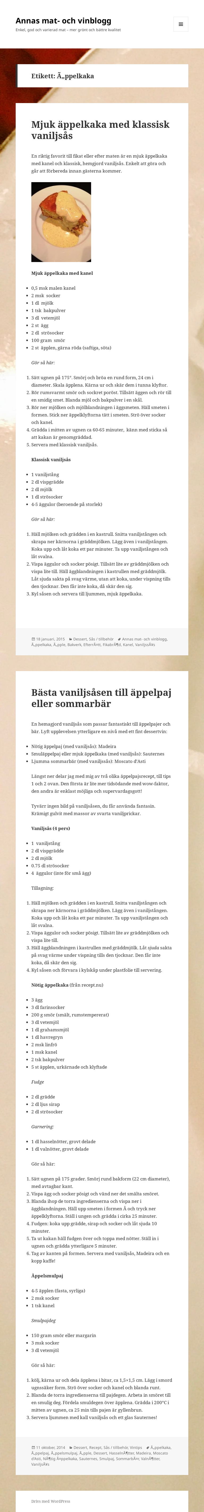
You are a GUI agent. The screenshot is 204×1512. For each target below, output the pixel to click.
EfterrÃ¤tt (92, 644)
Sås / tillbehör (101, 638)
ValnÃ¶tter (150, 1458)
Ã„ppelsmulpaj (64, 1453)
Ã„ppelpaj (40, 1453)
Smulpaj (106, 1458)
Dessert (80, 638)
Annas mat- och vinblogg (63, 20)
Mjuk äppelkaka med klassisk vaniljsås (100, 130)
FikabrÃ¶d (112, 644)
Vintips (136, 1447)
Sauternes (88, 1458)
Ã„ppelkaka (41, 644)
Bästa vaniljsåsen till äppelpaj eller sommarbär (101, 698)
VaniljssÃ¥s (145, 644)
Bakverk (74, 644)
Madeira (143, 1453)
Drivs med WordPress (50, 1501)
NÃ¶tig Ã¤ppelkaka (60, 1458)
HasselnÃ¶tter (121, 1453)
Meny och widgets (181, 31)
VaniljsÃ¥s (40, 1464)
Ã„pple (59, 644)
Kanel (128, 644)
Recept (95, 1447)
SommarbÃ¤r (127, 1458)
